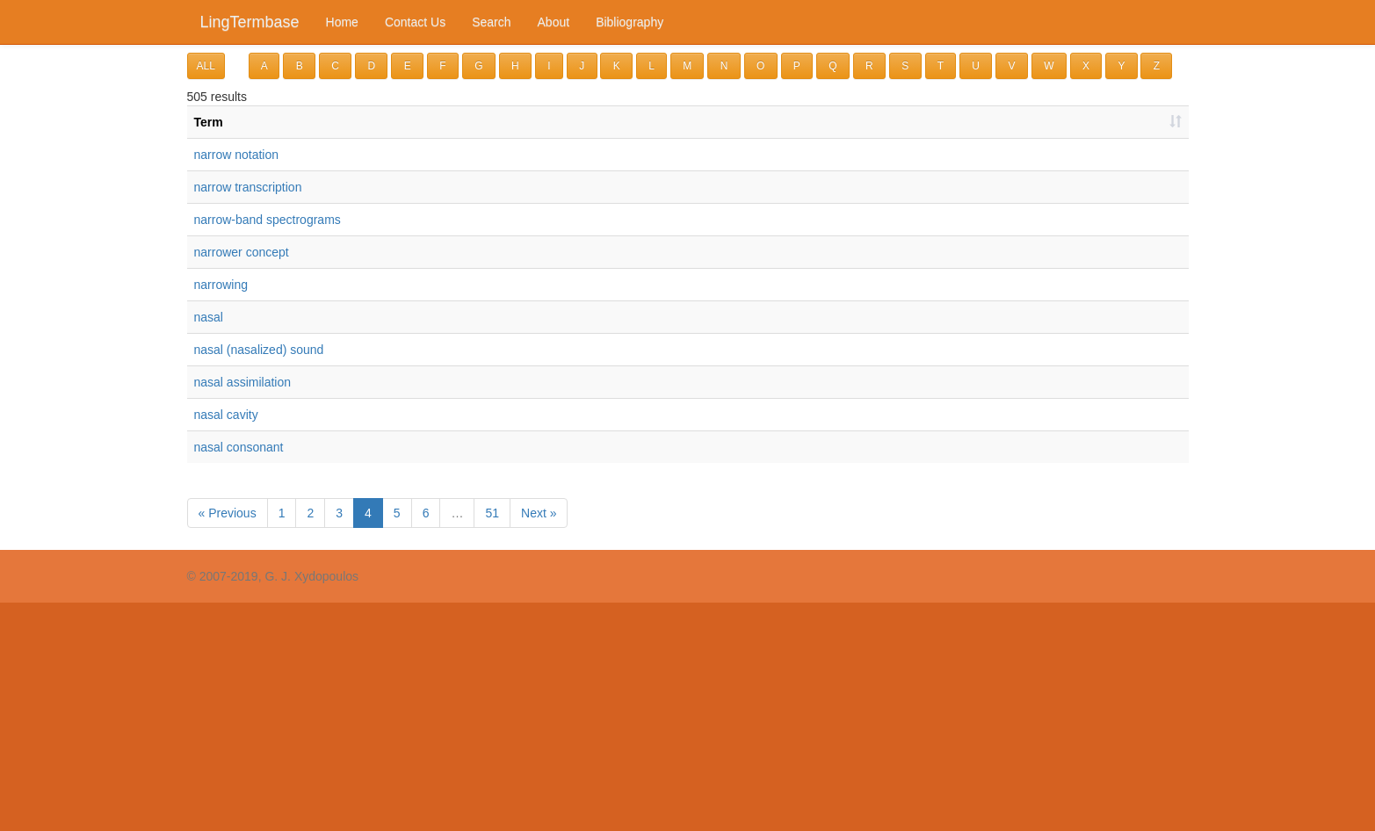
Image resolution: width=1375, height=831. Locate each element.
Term (208, 122)
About (554, 22)
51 (492, 513)
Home (342, 22)
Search (491, 22)
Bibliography (629, 22)
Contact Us (415, 22)
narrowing (221, 285)
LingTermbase (250, 22)
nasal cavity (226, 415)
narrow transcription (248, 187)
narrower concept (241, 252)
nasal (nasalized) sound (259, 350)
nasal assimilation (243, 382)
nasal (208, 317)
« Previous (228, 513)
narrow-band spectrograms (267, 220)
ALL (206, 66)
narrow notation (236, 155)
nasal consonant (239, 447)
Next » (538, 513)
